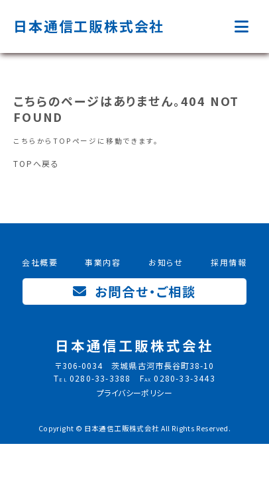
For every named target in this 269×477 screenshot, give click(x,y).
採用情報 (229, 262)
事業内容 (103, 262)
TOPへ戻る (36, 163)
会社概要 (40, 262)
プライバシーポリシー (134, 392)
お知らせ (166, 262)
